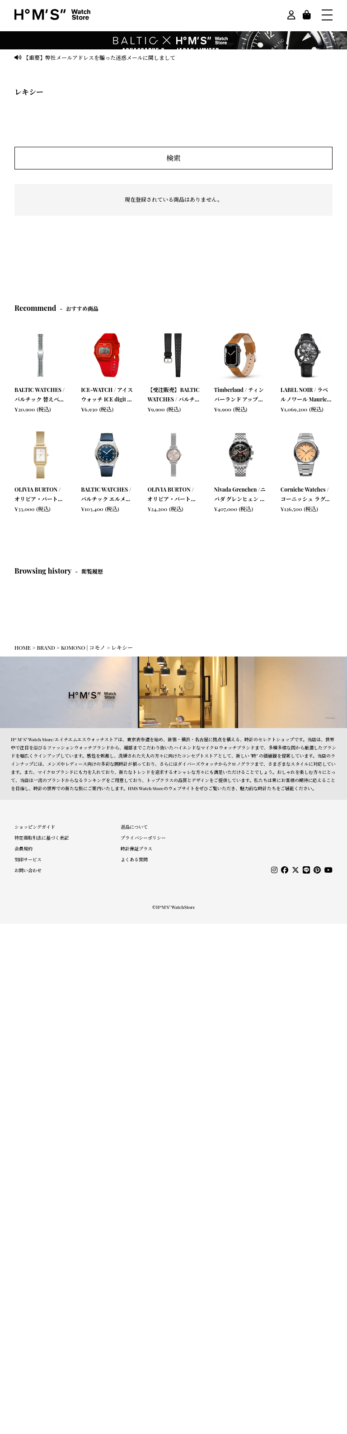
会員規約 (23, 848)
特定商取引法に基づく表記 (41, 838)
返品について (134, 827)
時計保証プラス (136, 848)
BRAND (46, 647)
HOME (22, 647)
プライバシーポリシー (143, 838)
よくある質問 (134, 859)
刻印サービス (28, 859)
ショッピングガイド (34, 827)
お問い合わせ (28, 870)
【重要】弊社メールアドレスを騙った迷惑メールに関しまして (99, 57)
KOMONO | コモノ (83, 647)
